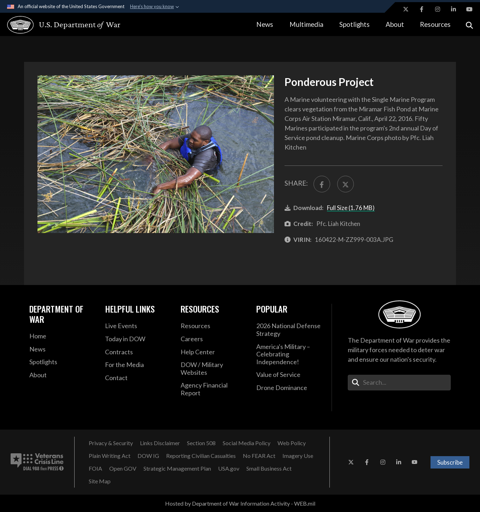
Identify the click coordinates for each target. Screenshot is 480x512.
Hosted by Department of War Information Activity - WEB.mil (240, 503)
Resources (435, 24)
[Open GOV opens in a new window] (123, 468)
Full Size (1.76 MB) (351, 207)
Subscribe (450, 462)
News (264, 24)
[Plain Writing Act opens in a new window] (109, 455)
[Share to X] (345, 184)
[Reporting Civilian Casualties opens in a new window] (201, 455)
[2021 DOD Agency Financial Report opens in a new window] (213, 389)
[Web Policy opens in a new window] (291, 443)
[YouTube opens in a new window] (469, 9)
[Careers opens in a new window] (213, 339)
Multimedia (306, 24)
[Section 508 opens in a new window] (201, 443)
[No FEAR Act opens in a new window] (259, 455)
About (395, 24)
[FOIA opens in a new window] (95, 468)
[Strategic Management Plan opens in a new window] (177, 468)
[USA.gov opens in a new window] (229, 468)
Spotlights (354, 24)
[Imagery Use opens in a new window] (298, 455)
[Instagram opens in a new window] (437, 9)
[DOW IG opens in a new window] (148, 455)
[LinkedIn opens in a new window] (453, 9)
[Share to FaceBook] (322, 184)
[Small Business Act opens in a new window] (269, 468)
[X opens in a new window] (405, 9)
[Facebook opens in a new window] (421, 9)
